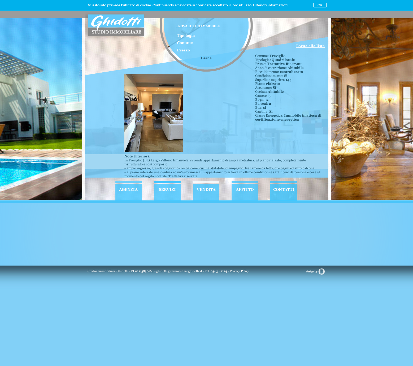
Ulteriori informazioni (271, 5)
